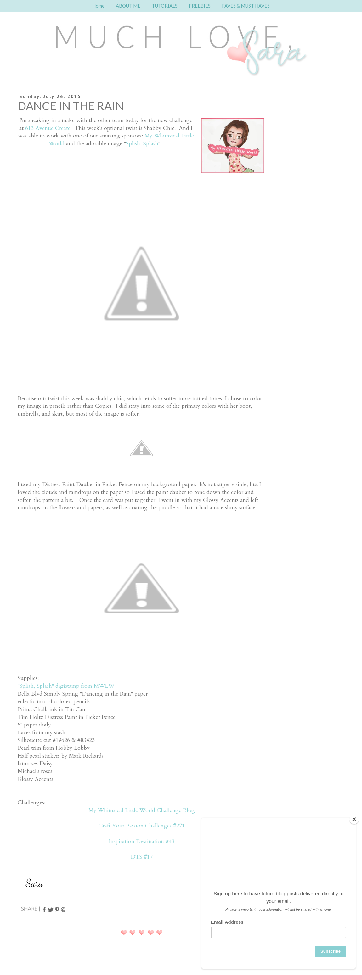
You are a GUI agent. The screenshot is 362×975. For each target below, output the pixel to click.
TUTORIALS (165, 5)
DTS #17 (142, 856)
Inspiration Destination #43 (141, 841)
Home (98, 5)
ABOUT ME (128, 5)
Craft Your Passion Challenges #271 (142, 825)
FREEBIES (200, 5)
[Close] (354, 819)
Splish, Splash (142, 143)
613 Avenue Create (48, 128)
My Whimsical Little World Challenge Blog (141, 810)
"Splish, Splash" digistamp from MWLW (66, 686)
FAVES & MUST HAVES (246, 5)
